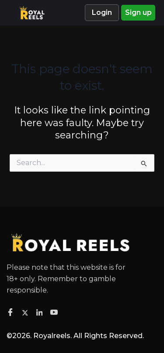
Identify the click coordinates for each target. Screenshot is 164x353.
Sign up (138, 12)
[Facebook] (12, 313)
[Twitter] (26, 312)
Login (102, 12)
